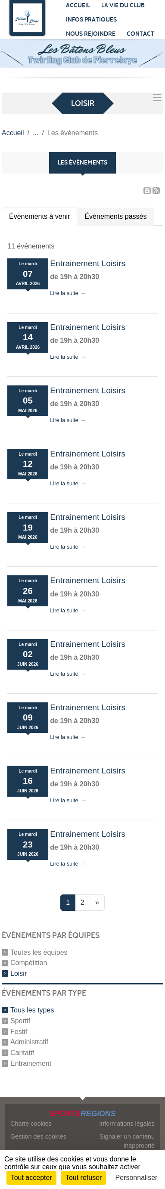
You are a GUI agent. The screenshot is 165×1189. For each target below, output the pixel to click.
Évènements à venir (39, 216)
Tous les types (32, 1010)
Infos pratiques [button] (91, 19)
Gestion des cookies (38, 1136)
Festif (18, 1031)
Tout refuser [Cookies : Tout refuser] (83, 1177)
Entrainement (30, 1063)
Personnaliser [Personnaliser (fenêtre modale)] (136, 1177)
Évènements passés (115, 216)
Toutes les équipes (39, 952)
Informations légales (127, 1123)
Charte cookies (31, 1123)
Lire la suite (64, 293)
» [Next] (97, 902)
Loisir (18, 973)
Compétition (28, 962)
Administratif (29, 1042)
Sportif (20, 1020)
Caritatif (22, 1052)
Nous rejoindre (90, 33)
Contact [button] (140, 33)
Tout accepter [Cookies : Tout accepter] (31, 1177)
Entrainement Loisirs (87, 263)
